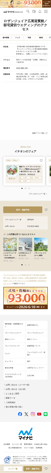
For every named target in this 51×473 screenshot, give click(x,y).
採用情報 (39, 448)
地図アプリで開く (40, 133)
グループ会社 (29, 448)
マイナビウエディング (11, 275)
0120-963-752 (22, 68)
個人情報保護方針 (15, 448)
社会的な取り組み (40, 444)
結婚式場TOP (27, 275)
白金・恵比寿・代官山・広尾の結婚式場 (22, 278)
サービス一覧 (17, 444)
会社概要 (7, 444)
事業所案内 (28, 444)
